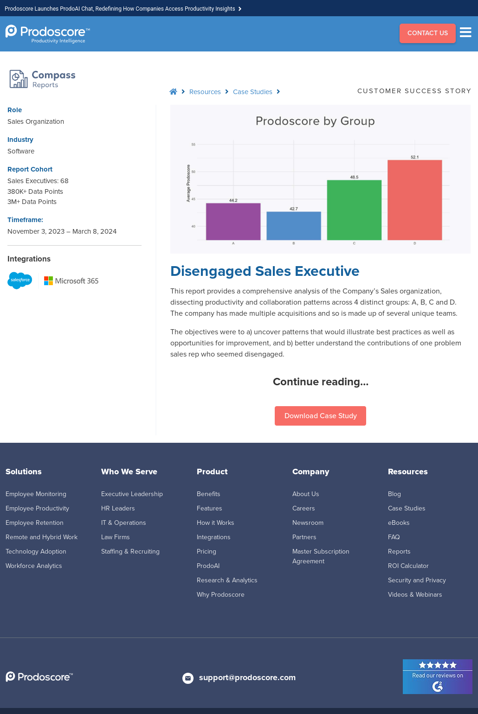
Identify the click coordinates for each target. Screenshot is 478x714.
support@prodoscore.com (247, 677)
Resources (205, 92)
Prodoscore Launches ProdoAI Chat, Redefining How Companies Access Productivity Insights (120, 9)
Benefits (208, 494)
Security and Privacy (417, 580)
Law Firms (115, 537)
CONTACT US (427, 33)
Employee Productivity (37, 508)
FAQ (394, 537)
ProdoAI (208, 566)
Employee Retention (35, 523)
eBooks (399, 523)
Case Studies (252, 92)
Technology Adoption (36, 551)
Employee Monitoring (36, 494)
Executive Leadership (132, 494)
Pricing (206, 551)
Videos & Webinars (415, 594)
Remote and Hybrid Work (42, 537)
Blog (394, 494)
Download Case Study (320, 415)
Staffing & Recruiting (130, 551)
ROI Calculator (408, 566)
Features (209, 508)
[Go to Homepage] (47, 34)
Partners (304, 537)
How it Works (215, 523)
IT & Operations (123, 523)
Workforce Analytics (34, 566)
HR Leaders (118, 508)
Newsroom (307, 523)
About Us (305, 494)
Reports (399, 551)
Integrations (214, 537)
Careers (303, 508)
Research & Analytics (227, 580)
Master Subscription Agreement (320, 556)
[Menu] (468, 34)
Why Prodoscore (221, 594)
